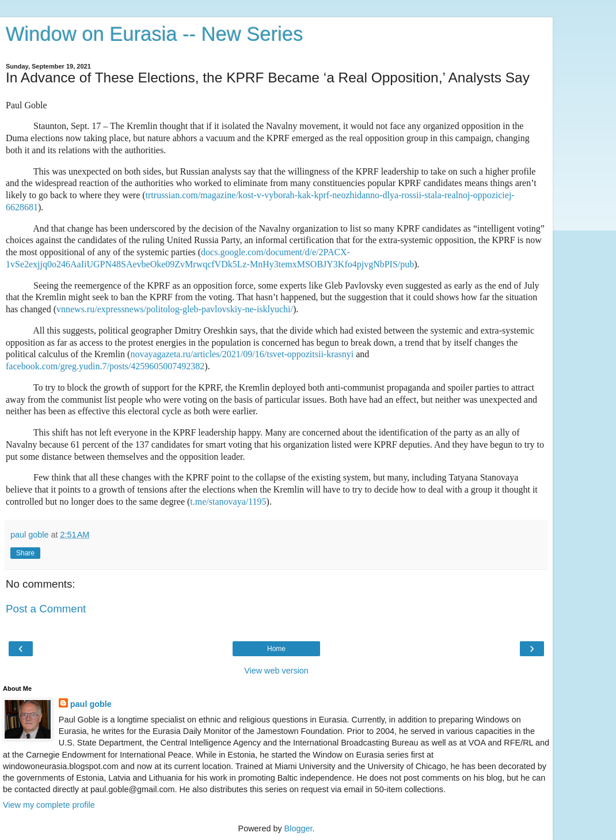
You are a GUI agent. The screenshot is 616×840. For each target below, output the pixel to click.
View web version (276, 670)
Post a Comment (46, 609)
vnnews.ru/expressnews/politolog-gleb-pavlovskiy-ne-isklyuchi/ (174, 309)
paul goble (91, 704)
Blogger (298, 828)
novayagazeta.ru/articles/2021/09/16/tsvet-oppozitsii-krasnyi (241, 354)
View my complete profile (49, 804)
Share (25, 553)
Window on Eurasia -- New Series (154, 34)
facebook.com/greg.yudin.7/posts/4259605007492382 (105, 366)
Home (276, 649)
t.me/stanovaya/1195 (228, 501)
